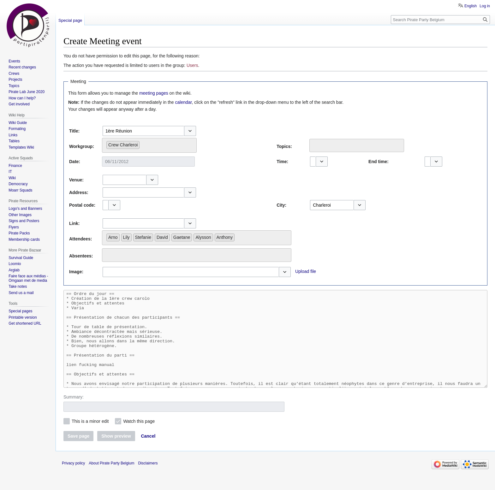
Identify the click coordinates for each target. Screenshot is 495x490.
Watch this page (139, 440)
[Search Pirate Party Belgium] (440, 19)
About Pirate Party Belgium (111, 482)
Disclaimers (148, 482)
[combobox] (143, 131)
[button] (190, 131)
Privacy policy (73, 482)
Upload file (305, 271)
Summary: (73, 415)
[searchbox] (143, 143)
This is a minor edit (90, 440)
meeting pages (153, 93)
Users (192, 65)
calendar (183, 102)
